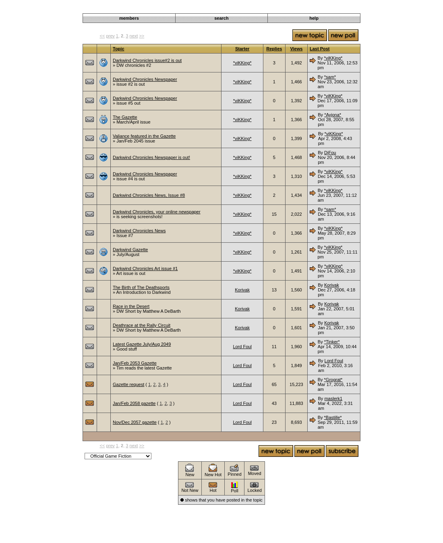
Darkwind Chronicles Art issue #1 (145, 268)
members (129, 18)
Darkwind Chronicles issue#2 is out (147, 60)
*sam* (330, 76)
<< (102, 35)
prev (110, 35)
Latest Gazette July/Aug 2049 (142, 344)
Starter (242, 48)
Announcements (296, 8)
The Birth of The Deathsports (141, 287)
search (221, 18)
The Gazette (125, 117)
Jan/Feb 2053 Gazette (135, 363)
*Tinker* (332, 341)
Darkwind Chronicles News (139, 230)
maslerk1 (333, 398)
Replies (274, 48)
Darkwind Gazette (130, 249)
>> (141, 35)
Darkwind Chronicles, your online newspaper (157, 211)
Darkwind (266, 8)
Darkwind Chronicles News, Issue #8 (149, 195)
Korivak (242, 289)
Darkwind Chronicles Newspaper (145, 79)
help (314, 18)
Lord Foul (242, 346)
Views (296, 48)
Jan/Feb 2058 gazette (134, 403)
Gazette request (128, 384)
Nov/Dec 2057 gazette (135, 422)
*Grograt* (333, 379)
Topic (118, 48)
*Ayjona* (332, 114)
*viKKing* (242, 62)
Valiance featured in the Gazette (144, 136)
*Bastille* (333, 417)
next (134, 35)
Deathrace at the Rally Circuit (141, 325)
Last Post (320, 48)
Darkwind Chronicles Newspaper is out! (151, 157)
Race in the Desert (131, 306)
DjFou (330, 152)
